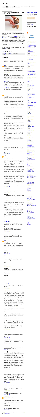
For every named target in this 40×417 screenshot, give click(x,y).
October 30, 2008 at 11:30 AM (7, 273)
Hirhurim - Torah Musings (30, 51)
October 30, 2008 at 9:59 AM (7, 192)
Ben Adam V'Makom (30, 124)
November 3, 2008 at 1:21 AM (7, 409)
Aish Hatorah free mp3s (29, 140)
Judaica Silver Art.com (29, 163)
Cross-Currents (29, 67)
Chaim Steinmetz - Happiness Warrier (31, 199)
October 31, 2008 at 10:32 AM (7, 343)
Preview (27, 24)
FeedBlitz (32, 24)
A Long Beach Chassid (29, 197)
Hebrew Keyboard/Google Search (30, 157)
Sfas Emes (29, 108)
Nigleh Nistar (28, 206)
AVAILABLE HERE (15, 36)
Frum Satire (28, 200)
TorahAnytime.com (29, 190)
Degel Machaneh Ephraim (5, 37)
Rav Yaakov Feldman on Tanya (30, 212)
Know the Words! (29, 204)
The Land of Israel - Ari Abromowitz (31, 218)
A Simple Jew (29, 134)
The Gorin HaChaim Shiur (30, 217)
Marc (28, 33)
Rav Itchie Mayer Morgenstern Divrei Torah (31, 176)
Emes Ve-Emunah (29, 54)
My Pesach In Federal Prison (30, 68)
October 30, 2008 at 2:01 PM (7, 288)
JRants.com (28, 160)
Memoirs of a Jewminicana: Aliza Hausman (31, 205)
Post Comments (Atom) (7, 413)
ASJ (3, 47)
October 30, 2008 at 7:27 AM (7, 72)
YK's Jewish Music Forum (30, 99)
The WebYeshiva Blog (29, 219)
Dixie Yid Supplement (29, 152)
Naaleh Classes (29, 113)
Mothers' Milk (29, 111)
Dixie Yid (5, 3)
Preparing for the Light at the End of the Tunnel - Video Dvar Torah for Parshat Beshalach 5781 (31, 94)
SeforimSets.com (29, 181)
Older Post (24, 412)
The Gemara (28, 216)
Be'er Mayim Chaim (29, 198)
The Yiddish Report (29, 188)
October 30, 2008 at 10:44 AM (7, 253)
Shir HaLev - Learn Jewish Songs (30, 182)
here (14, 191)
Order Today (29, 103)
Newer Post (3, 412)
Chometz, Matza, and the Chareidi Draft (32, 12)
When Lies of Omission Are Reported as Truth (32, 55)
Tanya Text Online (29, 187)
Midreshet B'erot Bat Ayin (29, 170)
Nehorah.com (28, 172)
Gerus (5, 54)
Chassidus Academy (6, 396)
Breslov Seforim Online (29, 144)
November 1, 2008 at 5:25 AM (7, 349)
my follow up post (10, 43)
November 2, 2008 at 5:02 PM (7, 394)
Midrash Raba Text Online (30, 169)
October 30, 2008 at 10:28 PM (7, 337)
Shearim (28, 215)
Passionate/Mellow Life (29, 209)
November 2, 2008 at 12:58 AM (7, 382)
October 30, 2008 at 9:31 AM (7, 153)
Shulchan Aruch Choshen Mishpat (30, 184)
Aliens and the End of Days (30, 49)
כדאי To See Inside (29, 224)
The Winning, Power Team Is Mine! (31, 130)
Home (13, 412)
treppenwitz (28, 221)
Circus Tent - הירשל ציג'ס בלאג (31, 85)
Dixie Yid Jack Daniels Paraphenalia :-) (31, 150)
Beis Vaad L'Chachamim (30, 59)
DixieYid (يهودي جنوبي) (6, 221)
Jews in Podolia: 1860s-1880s (30, 86)
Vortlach (28, 223)
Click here (3, 51)
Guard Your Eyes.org (29, 156)
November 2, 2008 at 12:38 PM (7, 390)
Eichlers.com (28, 153)
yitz (4, 65)
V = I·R (28, 222)
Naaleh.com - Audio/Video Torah (30, 171)
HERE (5, 48)
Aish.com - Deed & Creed (30, 141)
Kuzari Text (28, 165)
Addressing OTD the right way (30, 97)
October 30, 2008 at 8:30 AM (7, 79)
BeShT (4, 54)
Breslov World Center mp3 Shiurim (30, 147)
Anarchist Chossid (6, 81)
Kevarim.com (28, 164)
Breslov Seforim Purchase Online (30, 146)
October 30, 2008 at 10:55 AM (7, 266)
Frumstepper (29, 129)
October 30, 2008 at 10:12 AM (7, 231)
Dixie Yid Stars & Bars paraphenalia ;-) (31, 151)
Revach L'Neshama (29, 178)
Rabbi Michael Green (29, 211)
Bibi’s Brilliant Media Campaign (31, 119)
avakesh (28, 90)
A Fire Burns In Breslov (30, 105)
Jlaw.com (28, 162)
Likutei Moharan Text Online (30, 166)
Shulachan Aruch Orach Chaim (30, 183)
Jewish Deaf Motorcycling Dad (30, 203)
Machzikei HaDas (29, 121)
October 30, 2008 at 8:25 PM (7, 329)
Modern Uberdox (29, 96)
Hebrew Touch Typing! (29, 158)
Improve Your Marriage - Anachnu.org (31, 159)
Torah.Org (28, 189)
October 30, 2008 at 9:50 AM (7, 186)
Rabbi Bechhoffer (29, 210)
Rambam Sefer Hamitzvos (30, 175)
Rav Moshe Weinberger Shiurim (30, 177)
